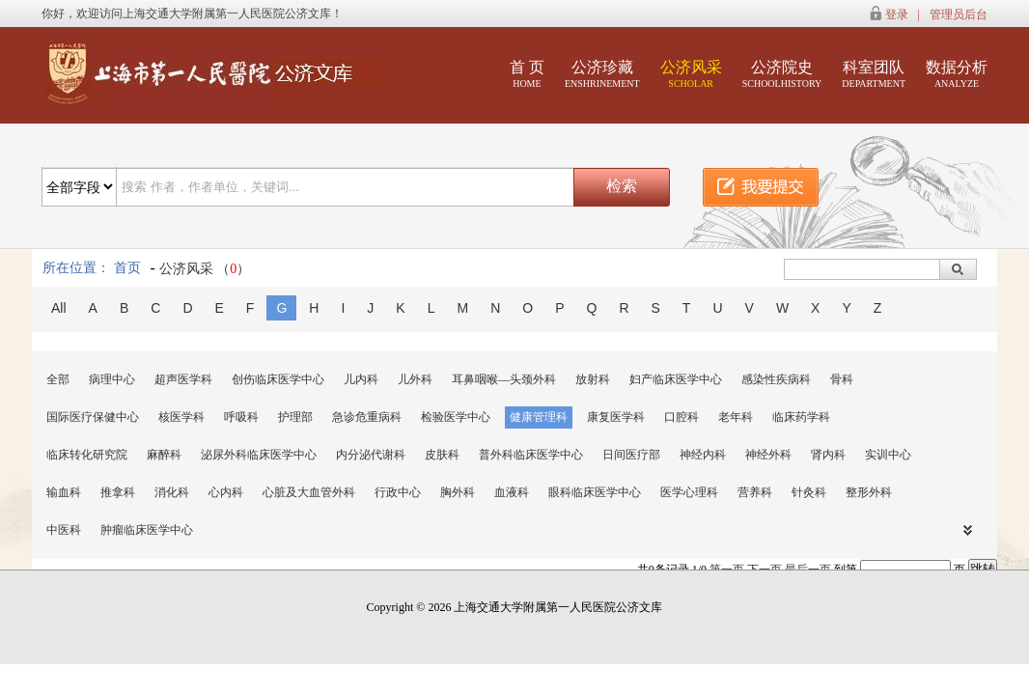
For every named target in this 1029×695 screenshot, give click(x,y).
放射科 (592, 379)
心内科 (226, 492)
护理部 (295, 417)
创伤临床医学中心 (278, 379)
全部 (58, 379)
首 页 (527, 74)
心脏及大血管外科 (309, 492)
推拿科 (117, 492)
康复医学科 (616, 417)
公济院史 (782, 74)
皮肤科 (442, 454)
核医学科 (181, 417)
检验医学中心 (455, 417)
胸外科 (457, 492)
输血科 (63, 492)
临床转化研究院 (86, 454)
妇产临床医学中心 (675, 379)
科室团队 (873, 74)
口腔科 (681, 417)
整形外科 (869, 492)
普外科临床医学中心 (531, 454)
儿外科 (415, 379)
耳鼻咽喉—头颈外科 (504, 379)
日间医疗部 (631, 454)
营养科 (754, 492)
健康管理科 (539, 417)
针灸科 (809, 492)
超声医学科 (183, 379)
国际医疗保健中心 (92, 417)
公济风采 (691, 74)
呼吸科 (241, 417)
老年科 (735, 417)
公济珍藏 (602, 74)
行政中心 (398, 492)
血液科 (511, 492)
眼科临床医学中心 (594, 492)
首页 (127, 268)
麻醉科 (164, 454)
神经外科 (768, 454)
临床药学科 (801, 417)
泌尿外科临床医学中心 (259, 454)
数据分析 (956, 74)
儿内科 (361, 379)
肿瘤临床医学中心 (146, 530)
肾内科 (828, 454)
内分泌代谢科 (370, 454)
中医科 (63, 530)
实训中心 (888, 454)
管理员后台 (958, 14)
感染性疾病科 (776, 379)
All (59, 308)
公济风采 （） (205, 269)
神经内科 (703, 454)
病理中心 (112, 379)
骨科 (841, 379)
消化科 (171, 492)
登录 (896, 14)
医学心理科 (689, 492)
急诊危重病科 (367, 417)
